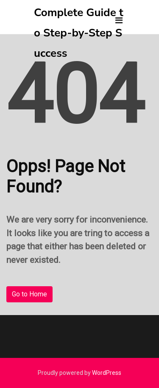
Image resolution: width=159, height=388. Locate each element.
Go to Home (29, 294)
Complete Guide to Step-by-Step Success (78, 33)
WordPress (106, 372)
